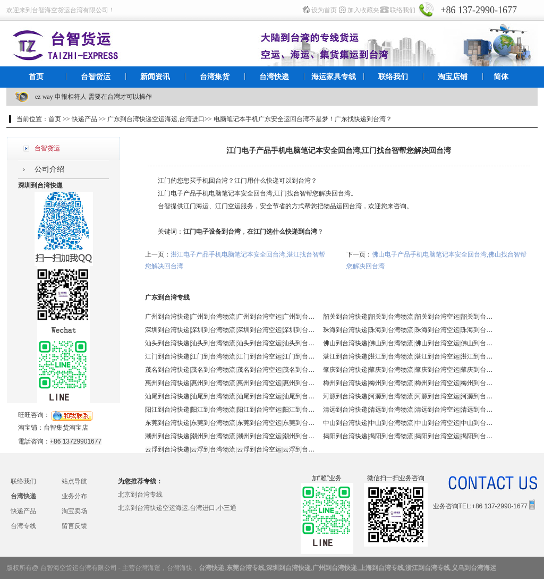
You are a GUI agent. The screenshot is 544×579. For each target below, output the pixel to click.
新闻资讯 (155, 77)
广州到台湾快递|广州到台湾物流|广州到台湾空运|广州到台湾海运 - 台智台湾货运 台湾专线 (230, 316)
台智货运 (95, 77)
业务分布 (74, 496)
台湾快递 (274, 77)
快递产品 (23, 511)
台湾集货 (215, 77)
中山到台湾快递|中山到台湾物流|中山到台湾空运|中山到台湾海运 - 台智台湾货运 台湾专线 (408, 423)
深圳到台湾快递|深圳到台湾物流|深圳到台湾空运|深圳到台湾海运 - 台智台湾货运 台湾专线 (230, 330)
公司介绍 (49, 169)
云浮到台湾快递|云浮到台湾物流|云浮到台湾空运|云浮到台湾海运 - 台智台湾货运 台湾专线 (230, 449)
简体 (501, 77)
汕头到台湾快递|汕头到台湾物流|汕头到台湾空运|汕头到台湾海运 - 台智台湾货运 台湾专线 (230, 343)
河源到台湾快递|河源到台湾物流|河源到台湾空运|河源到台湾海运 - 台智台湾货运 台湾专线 (408, 396)
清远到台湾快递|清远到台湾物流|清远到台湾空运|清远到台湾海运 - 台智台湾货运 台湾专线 (408, 409)
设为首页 (324, 10)
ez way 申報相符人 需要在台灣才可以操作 (93, 96)
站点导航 (74, 481)
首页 (36, 77)
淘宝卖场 (74, 511)
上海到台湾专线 (381, 568)
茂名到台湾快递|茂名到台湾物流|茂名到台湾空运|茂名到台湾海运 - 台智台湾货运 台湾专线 (230, 369)
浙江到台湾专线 (427, 568)
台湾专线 (23, 526)
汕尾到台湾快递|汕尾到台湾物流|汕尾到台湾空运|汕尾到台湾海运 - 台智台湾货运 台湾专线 (230, 396)
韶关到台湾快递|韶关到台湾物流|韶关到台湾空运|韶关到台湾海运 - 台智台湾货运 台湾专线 (408, 316)
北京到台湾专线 (140, 494)
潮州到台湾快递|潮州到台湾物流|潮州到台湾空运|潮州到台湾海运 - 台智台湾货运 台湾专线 (230, 436)
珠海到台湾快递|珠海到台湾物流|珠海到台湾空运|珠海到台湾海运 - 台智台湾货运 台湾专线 (408, 330)
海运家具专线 (333, 77)
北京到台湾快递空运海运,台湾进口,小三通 (177, 508)
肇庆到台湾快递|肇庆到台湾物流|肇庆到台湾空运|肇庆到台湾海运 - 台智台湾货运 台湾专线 (408, 369)
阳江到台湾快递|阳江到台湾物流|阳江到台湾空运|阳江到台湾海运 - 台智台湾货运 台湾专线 (230, 409)
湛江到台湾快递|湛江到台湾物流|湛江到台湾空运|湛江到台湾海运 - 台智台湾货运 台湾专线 (408, 356)
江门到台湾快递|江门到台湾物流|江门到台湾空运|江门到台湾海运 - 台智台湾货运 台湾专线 (230, 356)
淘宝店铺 (453, 77)
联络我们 (402, 10)
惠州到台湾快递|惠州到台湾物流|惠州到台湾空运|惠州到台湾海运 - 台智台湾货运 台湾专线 (230, 383)
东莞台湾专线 (245, 568)
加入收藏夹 (363, 10)
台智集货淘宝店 (66, 427)
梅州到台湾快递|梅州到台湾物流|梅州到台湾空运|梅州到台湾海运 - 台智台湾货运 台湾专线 (408, 383)
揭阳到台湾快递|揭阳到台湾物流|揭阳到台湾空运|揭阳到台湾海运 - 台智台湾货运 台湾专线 (408, 436)
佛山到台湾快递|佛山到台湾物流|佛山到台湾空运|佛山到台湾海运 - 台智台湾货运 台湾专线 (408, 343)
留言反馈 (74, 526)
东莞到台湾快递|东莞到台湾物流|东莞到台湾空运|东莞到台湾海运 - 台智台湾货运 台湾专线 (230, 423)
